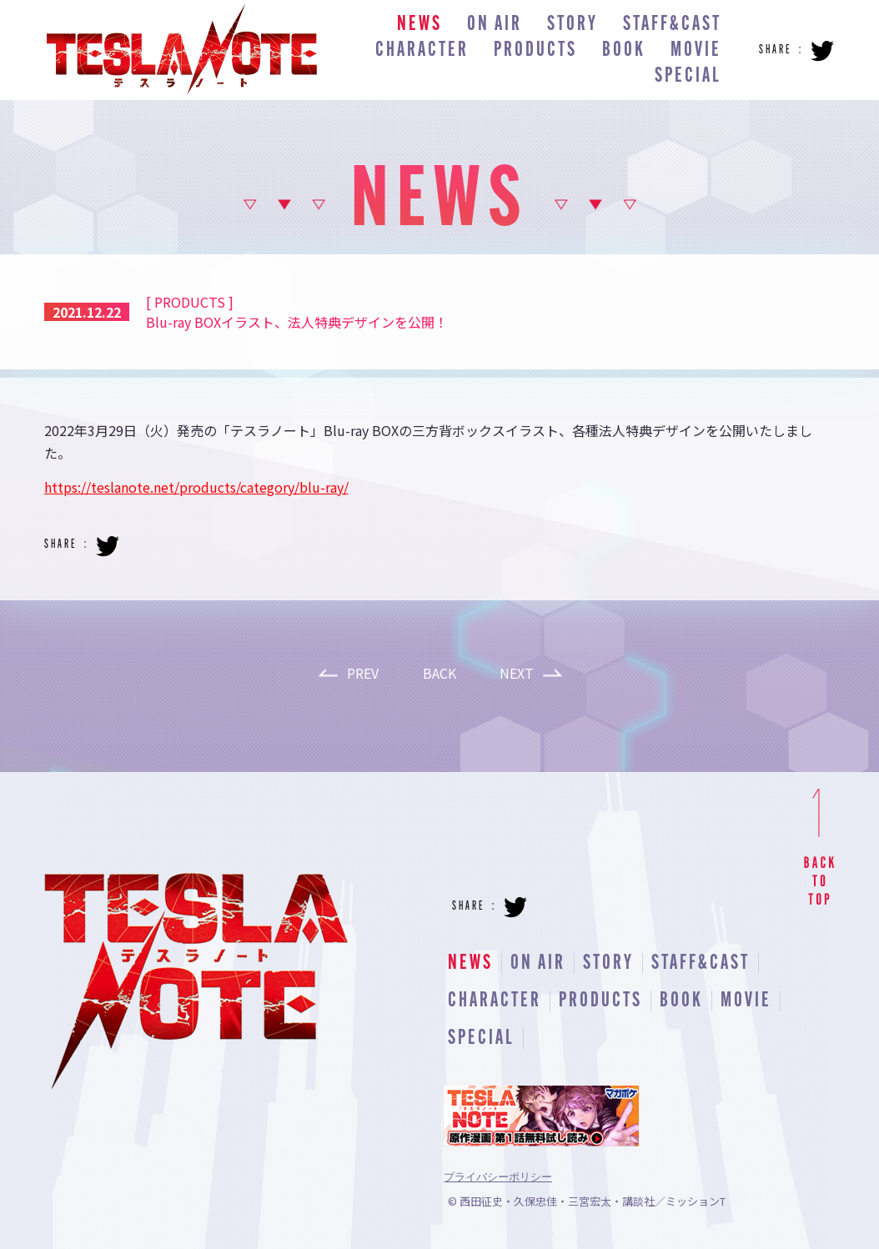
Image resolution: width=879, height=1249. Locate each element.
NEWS (419, 24)
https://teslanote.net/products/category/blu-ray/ (196, 487)
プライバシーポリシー (498, 1177)
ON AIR (494, 24)
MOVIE (696, 50)
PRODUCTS (535, 50)
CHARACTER (422, 50)
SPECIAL (688, 76)
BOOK (623, 50)
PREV (363, 673)
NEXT (517, 673)
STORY (572, 24)
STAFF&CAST (672, 24)
